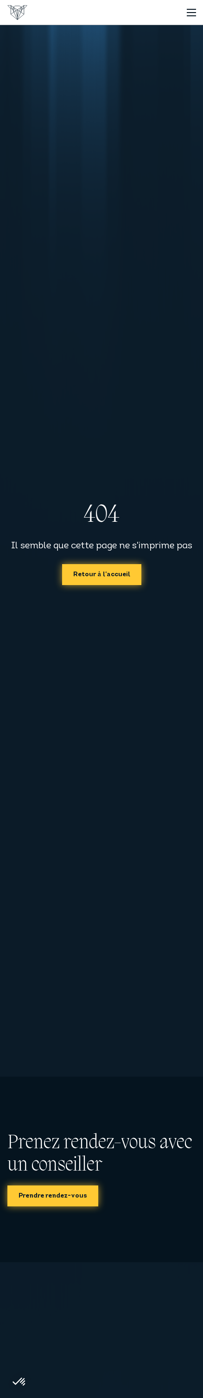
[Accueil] (17, 12)
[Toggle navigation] (191, 12)
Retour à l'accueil (101, 574)
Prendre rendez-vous (53, 1195)
